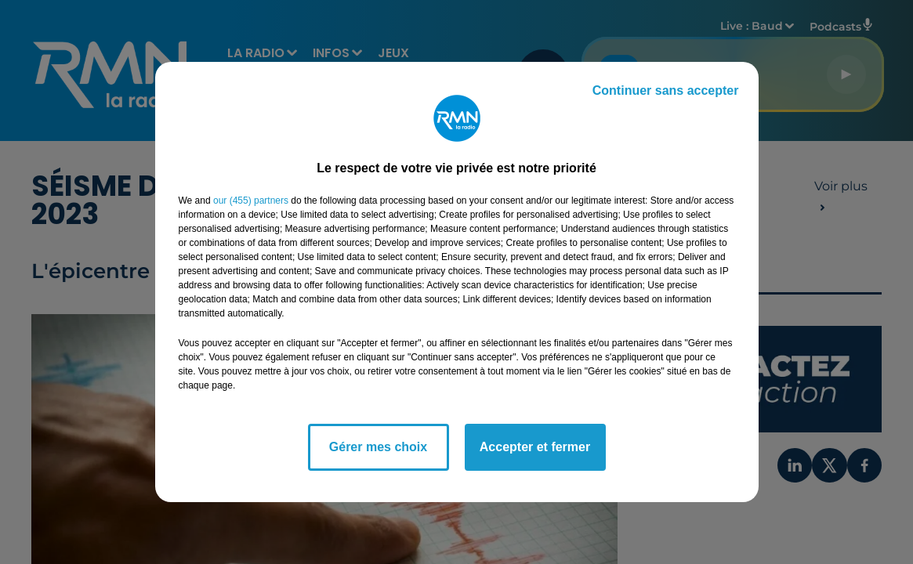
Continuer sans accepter (665, 90)
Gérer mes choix (378, 447)
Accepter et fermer (535, 447)
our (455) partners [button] (250, 200)
